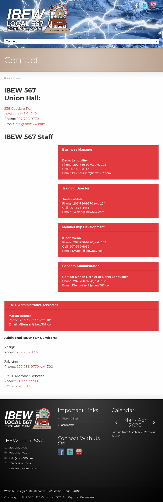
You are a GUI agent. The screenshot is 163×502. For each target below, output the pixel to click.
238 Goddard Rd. (17, 109)
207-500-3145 (79, 169)
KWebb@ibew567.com (88, 250)
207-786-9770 (28, 119)
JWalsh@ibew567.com (88, 212)
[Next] (154, 422)
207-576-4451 (79, 207)
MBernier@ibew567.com (35, 324)
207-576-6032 (79, 246)
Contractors (67, 424)
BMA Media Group (59, 491)
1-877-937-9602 (29, 381)
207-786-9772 (28, 352)
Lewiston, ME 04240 (20, 114)
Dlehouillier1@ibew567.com (91, 285)
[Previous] (116, 422)
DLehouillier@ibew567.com (91, 173)
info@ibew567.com (30, 124)
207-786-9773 (22, 386)
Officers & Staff (69, 418)
